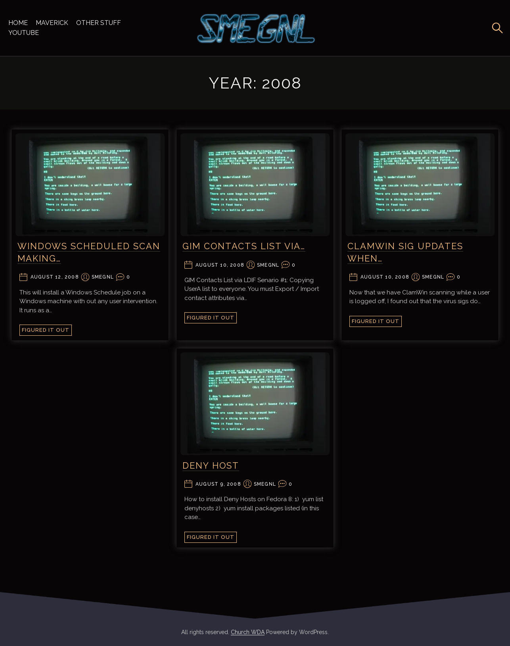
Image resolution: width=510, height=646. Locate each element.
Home (18, 23)
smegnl (103, 277)
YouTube (23, 33)
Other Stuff (98, 23)
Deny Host (210, 465)
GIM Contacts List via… (243, 246)
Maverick (52, 23)
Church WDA (248, 632)
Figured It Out (45, 330)
